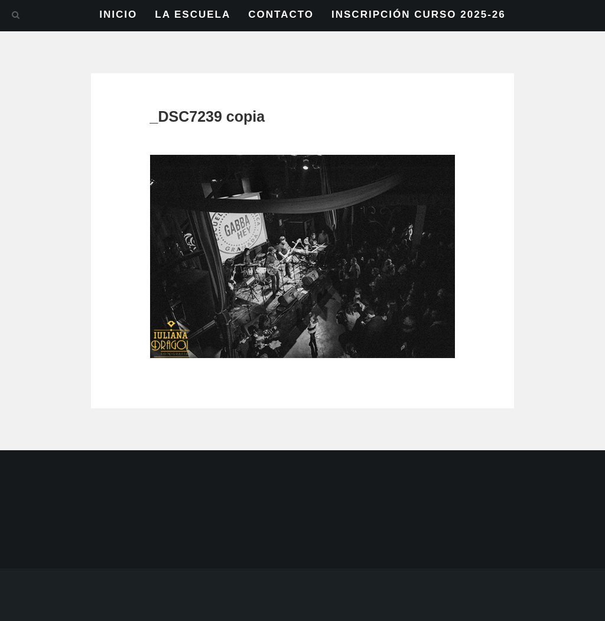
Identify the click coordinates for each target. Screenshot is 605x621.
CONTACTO (281, 14)
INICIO (118, 14)
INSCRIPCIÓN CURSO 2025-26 (418, 14)
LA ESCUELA (192, 14)
